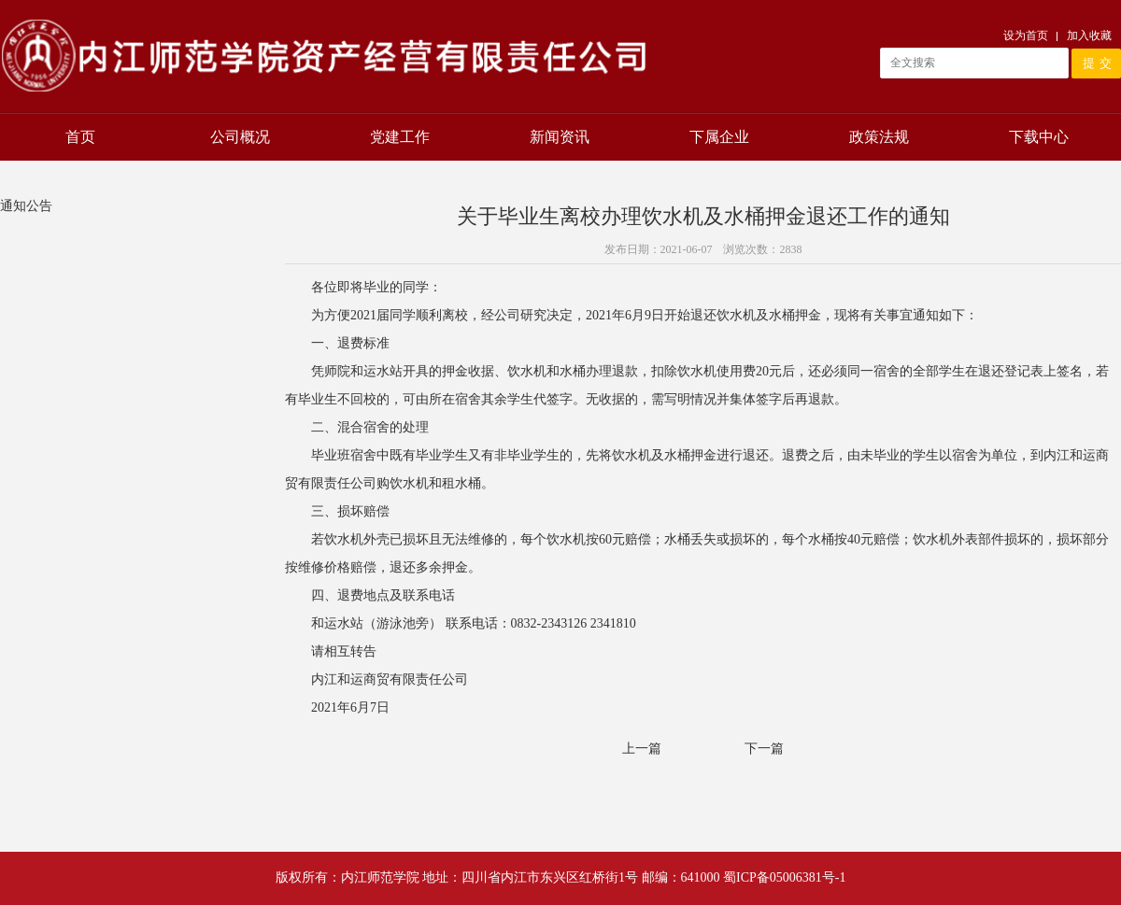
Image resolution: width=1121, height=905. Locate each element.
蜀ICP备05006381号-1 (784, 877)
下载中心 (1039, 137)
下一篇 (764, 749)
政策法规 (879, 137)
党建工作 (400, 137)
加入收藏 (1089, 35)
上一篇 (641, 749)
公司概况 (240, 137)
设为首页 (1025, 35)
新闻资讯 (559, 137)
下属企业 (719, 137)
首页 (80, 137)
